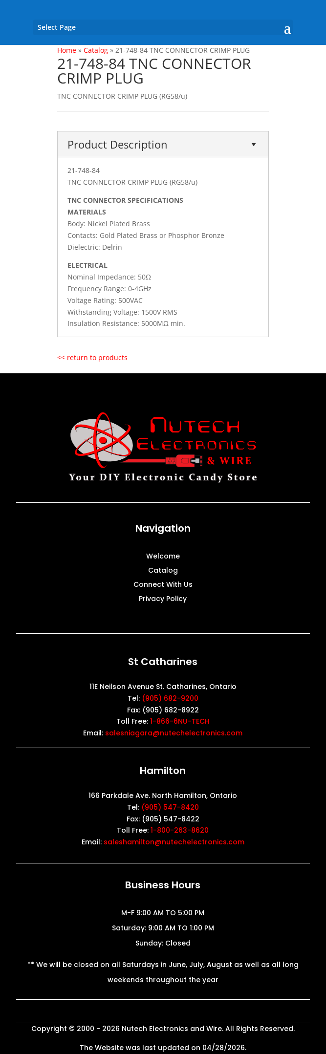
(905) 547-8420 (170, 807)
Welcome (163, 557)
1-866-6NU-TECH (180, 721)
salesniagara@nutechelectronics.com (173, 733)
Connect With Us (163, 585)
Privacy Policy (163, 599)
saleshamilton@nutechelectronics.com (174, 842)
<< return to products (92, 357)
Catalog (163, 571)
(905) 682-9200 (170, 698)
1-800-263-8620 (180, 830)
